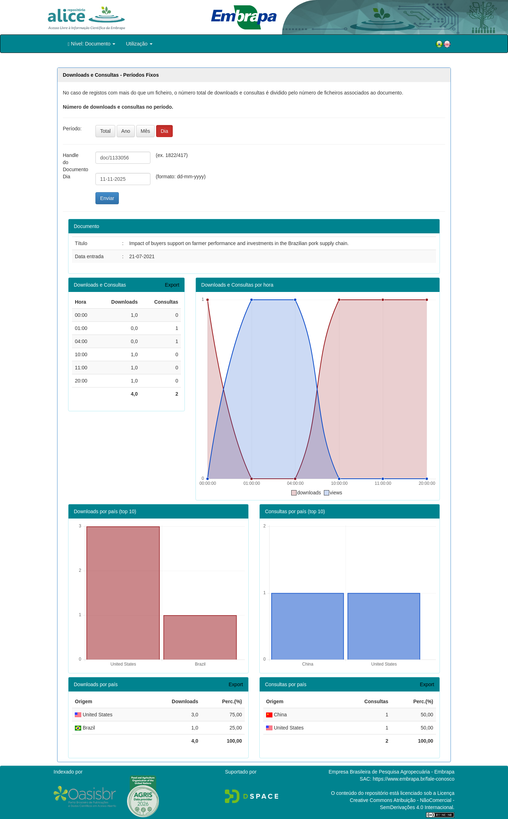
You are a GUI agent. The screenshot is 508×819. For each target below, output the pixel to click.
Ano (125, 131)
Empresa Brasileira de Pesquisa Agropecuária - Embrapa (391, 772)
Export (172, 285)
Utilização (139, 44)
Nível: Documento (91, 44)
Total (105, 131)
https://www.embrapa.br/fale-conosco (413, 779)
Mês (145, 131)
